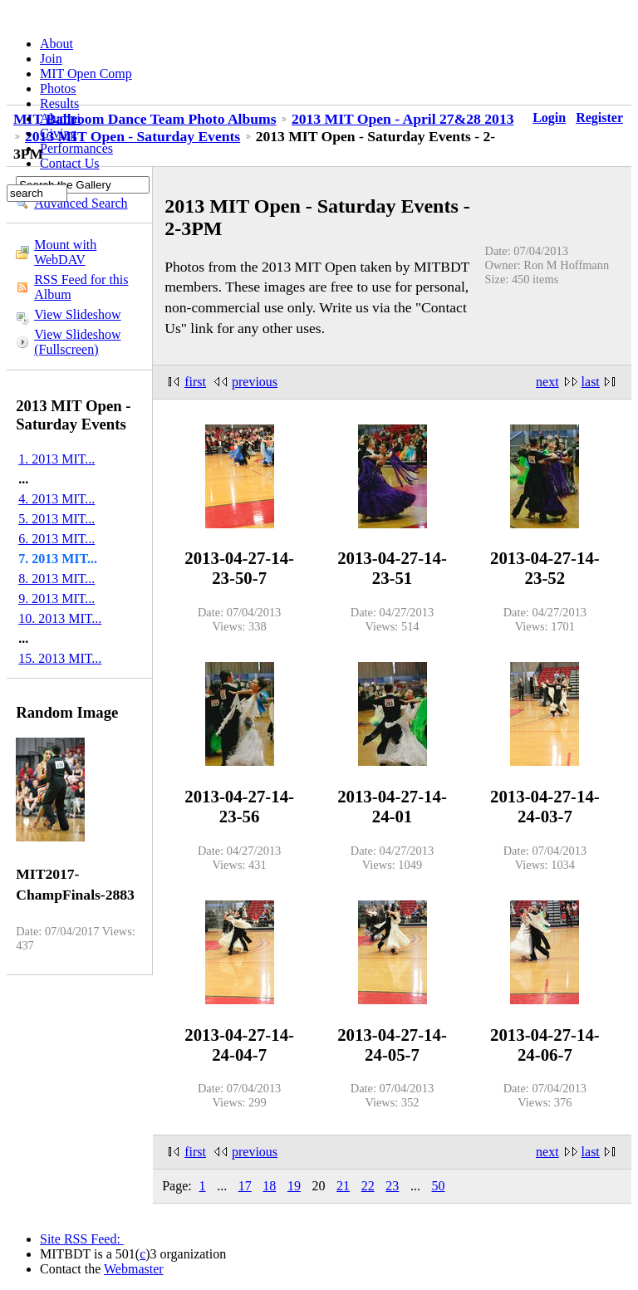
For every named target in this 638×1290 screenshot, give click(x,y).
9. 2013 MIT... (56, 598)
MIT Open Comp (86, 73)
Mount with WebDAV (65, 252)
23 (392, 1186)
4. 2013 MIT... (56, 499)
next (547, 382)
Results (59, 103)
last (591, 382)
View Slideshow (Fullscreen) (77, 341)
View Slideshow (77, 314)
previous (254, 382)
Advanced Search (80, 203)
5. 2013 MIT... (56, 519)
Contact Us (70, 163)
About (56, 44)
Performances (76, 148)
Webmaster (134, 1269)
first (195, 382)
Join (51, 59)
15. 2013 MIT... (59, 658)
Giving (58, 133)
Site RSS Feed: (82, 1239)
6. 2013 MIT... (56, 539)
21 (343, 1186)
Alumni (60, 118)
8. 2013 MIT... (56, 578)
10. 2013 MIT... (59, 618)
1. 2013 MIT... (56, 459)
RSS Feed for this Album (81, 287)
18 (269, 1186)
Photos (58, 88)
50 (437, 1186)
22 (368, 1186)
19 (294, 1186)
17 (245, 1186)
